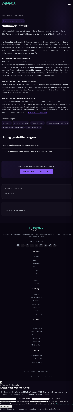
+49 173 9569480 (36, 359)
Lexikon (9, 15)
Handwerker (36, 335)
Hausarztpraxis (36, 328)
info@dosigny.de (36, 355)
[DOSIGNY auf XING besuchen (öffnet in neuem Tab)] (23, 245)
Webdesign (36, 294)
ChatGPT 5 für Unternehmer (15, 211)
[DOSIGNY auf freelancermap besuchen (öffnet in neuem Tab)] (27, 245)
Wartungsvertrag (36, 314)
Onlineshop (36, 301)
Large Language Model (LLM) (57, 123)
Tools (36, 273)
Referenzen (36, 267)
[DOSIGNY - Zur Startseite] (9, 4)
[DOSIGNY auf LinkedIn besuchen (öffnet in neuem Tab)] (18, 245)
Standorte (36, 280)
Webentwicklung (36, 297)
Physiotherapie (36, 331)
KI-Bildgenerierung (34, 127)
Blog (36, 270)
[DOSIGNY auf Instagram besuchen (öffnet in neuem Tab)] (41, 245)
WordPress (36, 307)
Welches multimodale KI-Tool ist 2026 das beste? (21, 145)
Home (4, 15)
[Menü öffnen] (69, 4)
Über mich (36, 260)
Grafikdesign (9, 193)
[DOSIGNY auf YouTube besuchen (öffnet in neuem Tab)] (46, 245)
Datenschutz (35, 377)
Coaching (36, 338)
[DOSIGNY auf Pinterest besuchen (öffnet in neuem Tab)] (50, 245)
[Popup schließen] (1, 382)
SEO (36, 311)
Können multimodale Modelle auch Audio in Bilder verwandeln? (27, 152)
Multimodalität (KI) (20, 15)
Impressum (24, 377)
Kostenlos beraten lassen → (36, 172)
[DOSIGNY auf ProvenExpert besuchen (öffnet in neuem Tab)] (32, 245)
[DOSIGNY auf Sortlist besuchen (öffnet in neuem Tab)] (36, 245)
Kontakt (36, 283)
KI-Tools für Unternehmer (37, 112)
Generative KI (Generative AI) (13, 127)
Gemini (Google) (37, 123)
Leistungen (36, 263)
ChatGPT (6, 123)
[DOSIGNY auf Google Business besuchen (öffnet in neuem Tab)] (55, 245)
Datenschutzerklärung (64, 404)
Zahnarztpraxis (36, 325)
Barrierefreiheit (47, 377)
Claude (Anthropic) (21, 123)
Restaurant (36, 341)
